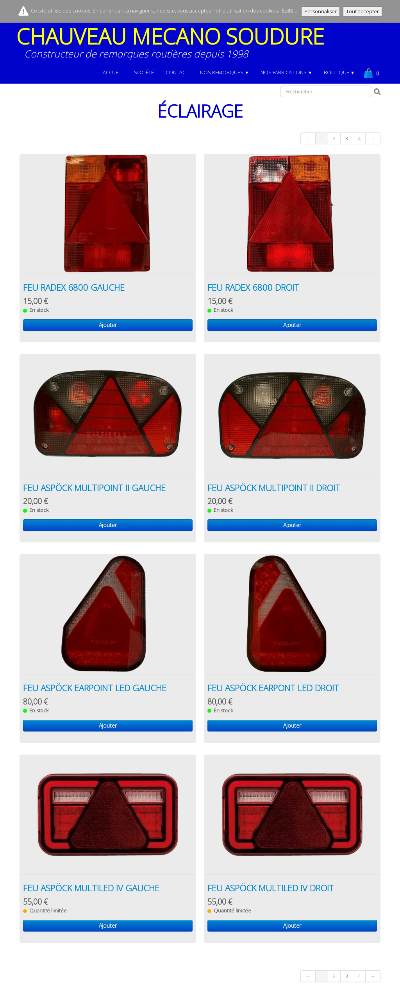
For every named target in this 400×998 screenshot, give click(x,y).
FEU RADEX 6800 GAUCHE (74, 287)
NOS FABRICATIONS (286, 72)
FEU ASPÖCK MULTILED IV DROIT (270, 888)
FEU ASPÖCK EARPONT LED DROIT (273, 688)
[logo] (173, 46)
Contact (177, 72)
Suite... (289, 10)
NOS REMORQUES (224, 72)
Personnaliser (320, 11)
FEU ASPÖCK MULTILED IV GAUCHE (91, 888)
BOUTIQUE (339, 72)
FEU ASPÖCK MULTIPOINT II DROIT (273, 488)
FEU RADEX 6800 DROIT (253, 287)
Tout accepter (362, 11)
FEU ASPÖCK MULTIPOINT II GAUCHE (94, 488)
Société (144, 72)
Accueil (112, 72)
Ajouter (108, 325)
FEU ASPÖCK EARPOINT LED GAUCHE (94, 688)
